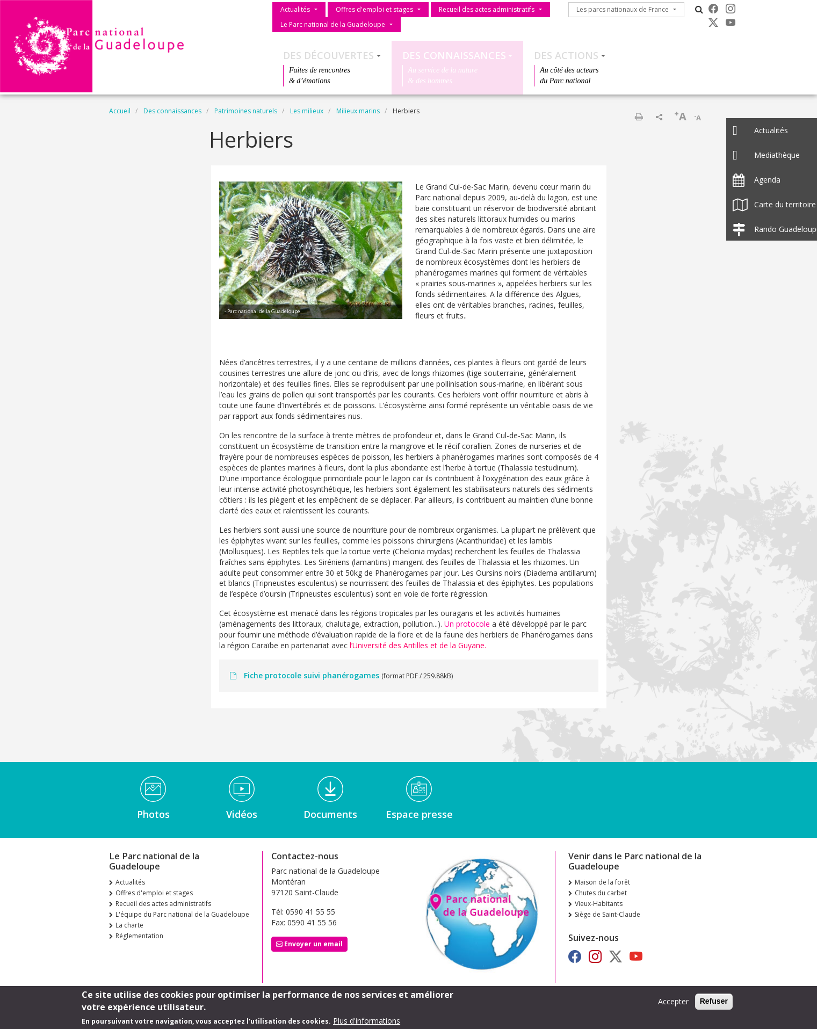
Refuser (714, 1003)
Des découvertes (328, 55)
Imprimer (638, 116)
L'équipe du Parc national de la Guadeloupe (182, 914)
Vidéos (241, 814)
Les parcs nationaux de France (622, 9)
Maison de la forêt (602, 882)
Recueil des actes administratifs (486, 9)
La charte (129, 925)
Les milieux (306, 110)
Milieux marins (358, 110)
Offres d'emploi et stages (374, 9)
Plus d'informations (366, 1023)
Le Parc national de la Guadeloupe (332, 24)
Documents (330, 814)
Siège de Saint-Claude (607, 914)
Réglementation (139, 935)
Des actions (566, 55)
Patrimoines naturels (245, 110)
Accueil (120, 110)
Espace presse (419, 814)
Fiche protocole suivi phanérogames (311, 675)
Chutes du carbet (601, 892)
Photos (153, 814)
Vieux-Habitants (599, 903)
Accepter (673, 1004)
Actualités (295, 9)
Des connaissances (454, 55)
